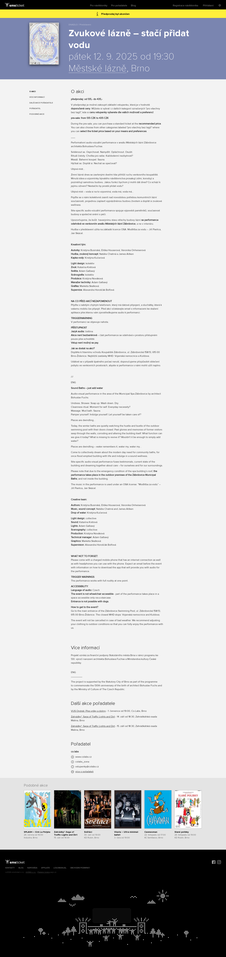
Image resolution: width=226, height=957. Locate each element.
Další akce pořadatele (41, 103)
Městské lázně (97, 68)
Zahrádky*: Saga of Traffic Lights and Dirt (93, 716)
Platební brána (44, 872)
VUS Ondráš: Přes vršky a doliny (88, 711)
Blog (133, 5)
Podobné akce (36, 114)
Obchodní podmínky (80, 868)
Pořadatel (35, 108)
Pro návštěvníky (98, 5)
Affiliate (45, 868)
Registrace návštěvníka (185, 5)
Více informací (37, 97)
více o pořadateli (84, 771)
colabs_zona (82, 761)
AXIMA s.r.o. (31, 872)
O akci (32, 91)
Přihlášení (208, 5)
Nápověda (32, 868)
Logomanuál (60, 868)
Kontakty (10, 868)
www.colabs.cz (83, 756)
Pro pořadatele (119, 5)
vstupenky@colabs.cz (87, 766)
